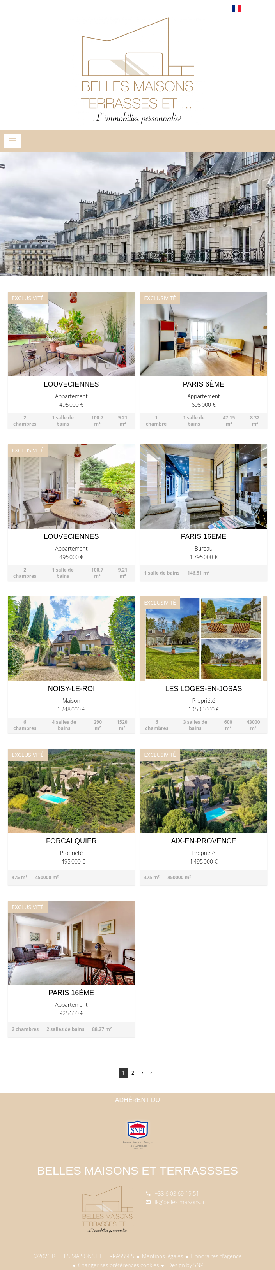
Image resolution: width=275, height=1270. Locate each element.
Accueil (138, 71)
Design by (186, 1265)
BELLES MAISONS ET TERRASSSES (137, 1170)
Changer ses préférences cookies (118, 1265)
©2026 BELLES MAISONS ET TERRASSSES (84, 1256)
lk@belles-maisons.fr (180, 1202)
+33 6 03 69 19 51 (177, 1193)
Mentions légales (162, 1256)
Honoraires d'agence (216, 1256)
